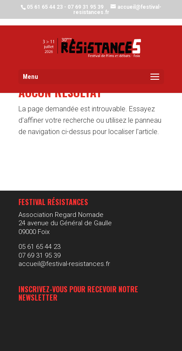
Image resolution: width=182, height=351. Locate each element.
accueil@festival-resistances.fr (64, 264)
